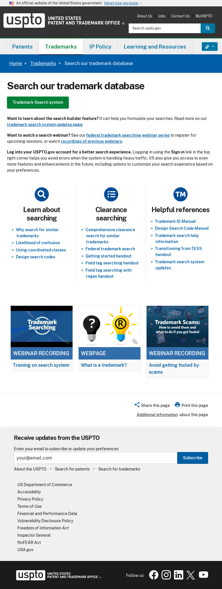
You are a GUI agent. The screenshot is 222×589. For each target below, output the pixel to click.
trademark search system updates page (44, 124)
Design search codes (35, 257)
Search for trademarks (119, 469)
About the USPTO (30, 469)
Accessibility (29, 492)
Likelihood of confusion (38, 242)
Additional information (157, 414)
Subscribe (192, 457)
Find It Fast (205, 46)
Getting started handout (109, 256)
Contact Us (180, 16)
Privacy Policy (30, 499)
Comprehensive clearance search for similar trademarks (110, 235)
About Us (144, 16)
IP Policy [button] (100, 46)
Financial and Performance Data (47, 513)
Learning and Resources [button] (155, 46)
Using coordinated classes (41, 250)
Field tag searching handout (112, 263)
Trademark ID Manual (175, 221)
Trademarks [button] (61, 46)
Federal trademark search (110, 249)
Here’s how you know (123, 3)
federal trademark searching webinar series (128, 135)
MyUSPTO (204, 16)
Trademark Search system (38, 102)
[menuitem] (22, 46)
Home (15, 63)
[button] (152, 406)
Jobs (161, 16)
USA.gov (25, 549)
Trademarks (43, 63)
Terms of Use (29, 506)
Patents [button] (22, 46)
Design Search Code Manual (182, 228)
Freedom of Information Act (43, 528)
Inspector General (34, 535)
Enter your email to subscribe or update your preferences (66, 449)
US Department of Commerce (44, 484)
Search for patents (72, 469)
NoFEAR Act (29, 542)
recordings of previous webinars (91, 141)
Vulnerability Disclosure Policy (45, 520)
